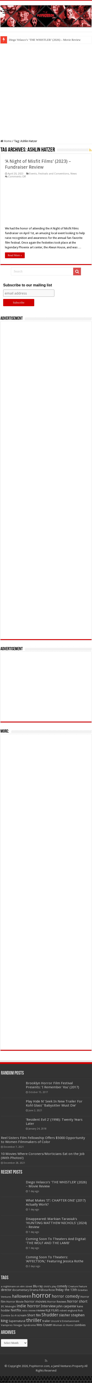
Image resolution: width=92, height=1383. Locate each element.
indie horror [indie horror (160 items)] (28, 1306)
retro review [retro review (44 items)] (29, 1310)
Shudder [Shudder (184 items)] (49, 1314)
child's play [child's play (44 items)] (50, 1286)
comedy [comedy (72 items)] (62, 1286)
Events (33, 173)
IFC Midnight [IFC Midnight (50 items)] (8, 1306)
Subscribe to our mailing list (27, 285)
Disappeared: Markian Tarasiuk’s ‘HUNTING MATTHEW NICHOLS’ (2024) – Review (56, 1223)
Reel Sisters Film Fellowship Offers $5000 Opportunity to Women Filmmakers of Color (43, 1140)
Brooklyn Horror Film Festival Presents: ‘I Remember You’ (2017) (52, 1085)
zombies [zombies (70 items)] (80, 1325)
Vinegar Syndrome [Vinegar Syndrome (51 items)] (24, 1325)
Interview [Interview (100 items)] (48, 1306)
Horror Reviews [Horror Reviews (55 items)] (56, 1301)
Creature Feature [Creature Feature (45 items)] (77, 1286)
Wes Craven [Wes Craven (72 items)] (44, 1325)
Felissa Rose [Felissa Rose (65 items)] (47, 1290)
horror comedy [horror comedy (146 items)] (66, 1296)
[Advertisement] (46, 91)
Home (6, 141)
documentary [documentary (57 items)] (20, 1290)
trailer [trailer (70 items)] (46, 1321)
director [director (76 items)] (6, 1290)
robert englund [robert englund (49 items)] (68, 1310)
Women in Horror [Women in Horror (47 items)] (63, 1325)
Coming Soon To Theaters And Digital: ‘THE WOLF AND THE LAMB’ (56, 1241)
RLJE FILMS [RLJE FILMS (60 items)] (52, 1310)
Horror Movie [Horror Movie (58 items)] (15, 1301)
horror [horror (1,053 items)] (41, 1295)
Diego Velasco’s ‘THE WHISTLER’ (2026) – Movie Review (45, 39)
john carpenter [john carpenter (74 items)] (66, 1306)
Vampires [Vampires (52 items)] (7, 1325)
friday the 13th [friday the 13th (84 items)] (66, 1290)
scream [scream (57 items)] (22, 1315)
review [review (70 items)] (40, 1310)
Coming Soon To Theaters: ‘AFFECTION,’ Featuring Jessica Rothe (54, 1259)
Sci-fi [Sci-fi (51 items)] (14, 1315)
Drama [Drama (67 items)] (34, 1290)
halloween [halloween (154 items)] (21, 1296)
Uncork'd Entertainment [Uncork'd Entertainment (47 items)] (65, 1321)
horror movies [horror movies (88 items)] (35, 1301)
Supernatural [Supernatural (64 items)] (17, 1321)
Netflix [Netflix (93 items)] (16, 1310)
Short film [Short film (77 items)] (34, 1315)
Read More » (15, 255)
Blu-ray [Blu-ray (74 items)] (38, 1286)
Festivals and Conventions (53, 173)
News (73, 173)
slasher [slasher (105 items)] (64, 1315)
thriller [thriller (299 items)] (34, 1320)
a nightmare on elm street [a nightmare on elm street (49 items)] (16, 1286)
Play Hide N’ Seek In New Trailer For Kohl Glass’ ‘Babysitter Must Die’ (54, 1103)
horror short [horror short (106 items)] (77, 1301)
